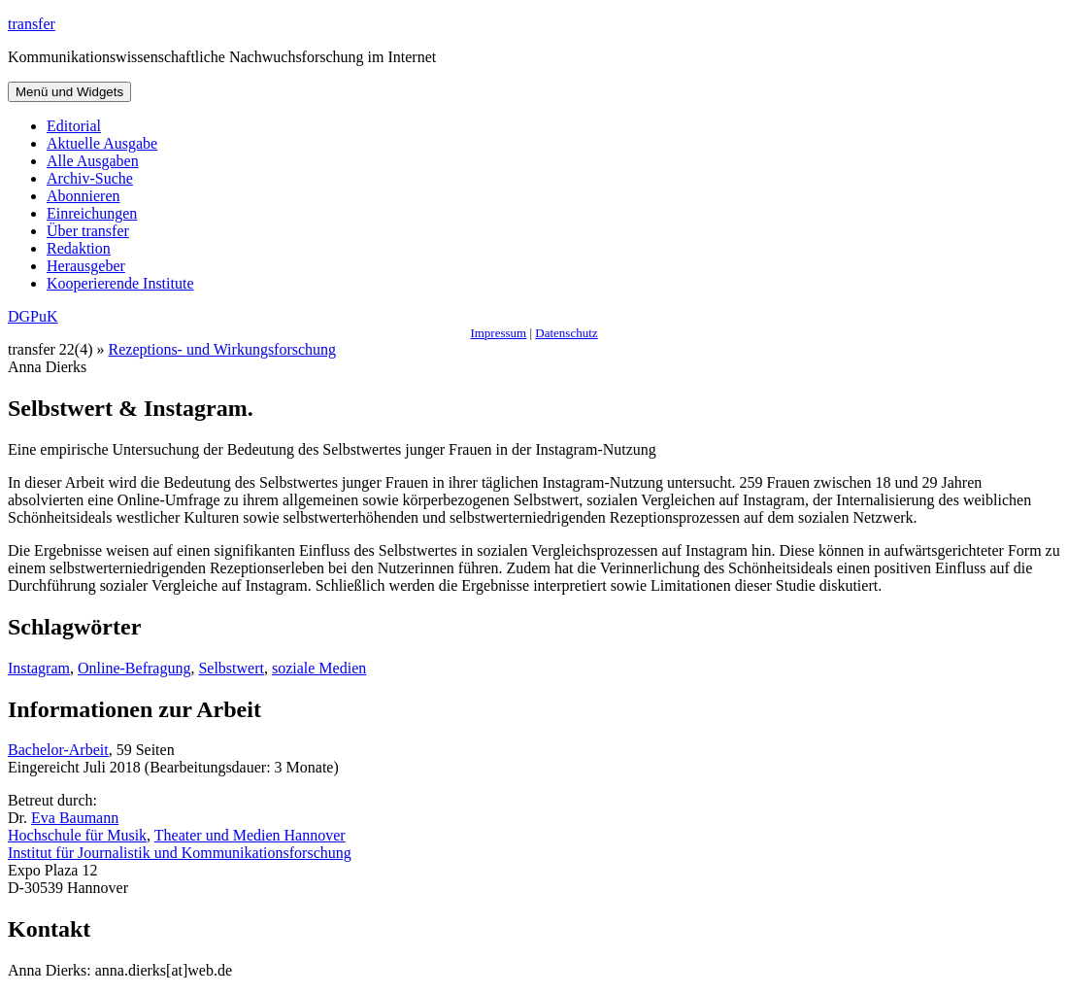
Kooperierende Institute (120, 283)
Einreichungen (92, 213)
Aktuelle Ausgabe (102, 143)
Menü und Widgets (69, 92)
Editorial (74, 126)
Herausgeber (86, 265)
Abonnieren (83, 196)
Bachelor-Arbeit (58, 749)
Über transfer (88, 231)
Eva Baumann (74, 817)
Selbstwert (231, 668)
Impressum (498, 333)
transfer (31, 24)
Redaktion (79, 248)
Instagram (39, 668)
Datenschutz (566, 333)
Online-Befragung (134, 668)
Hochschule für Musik (77, 835)
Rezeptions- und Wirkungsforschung (223, 349)
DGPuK (33, 316)
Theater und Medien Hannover (250, 835)
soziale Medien (319, 668)
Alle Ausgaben (93, 161)
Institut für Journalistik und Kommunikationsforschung (179, 852)
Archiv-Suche (90, 178)
